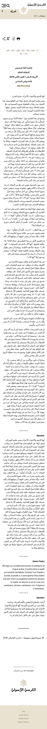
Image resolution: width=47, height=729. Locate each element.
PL (21, 54)
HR (33, 50)
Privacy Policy (23, 722)
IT (37, 50)
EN (18, 50)
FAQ (23, 711)
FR (28, 50)
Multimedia (23, 86)
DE (13, 50)
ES (23, 50)
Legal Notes (23, 715)
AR (8, 50)
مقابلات (41, 16)
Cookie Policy (23, 718)
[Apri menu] (3, 6)
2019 (35, 16)
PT (26, 54)
